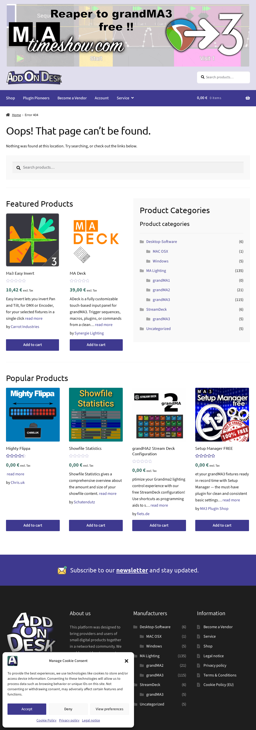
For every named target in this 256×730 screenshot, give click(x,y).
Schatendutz (84, 502)
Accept (27, 709)
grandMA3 (161, 299)
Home (16, 115)
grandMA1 (161, 280)
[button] (126, 660)
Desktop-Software (161, 241)
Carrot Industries (25, 326)
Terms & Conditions (220, 675)
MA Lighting (156, 270)
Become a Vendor (72, 98)
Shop (10, 98)
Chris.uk (18, 482)
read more (33, 318)
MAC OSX (160, 251)
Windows (160, 261)
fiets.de (143, 514)
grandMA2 (161, 290)
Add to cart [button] (32, 344)
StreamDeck (156, 309)
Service (123, 98)
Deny (68, 709)
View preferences (109, 709)
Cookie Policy (46, 720)
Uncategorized (158, 328)
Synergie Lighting (89, 333)
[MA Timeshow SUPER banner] (128, 65)
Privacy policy (69, 720)
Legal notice (91, 720)
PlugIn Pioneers (36, 98)
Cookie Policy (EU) (219, 684)
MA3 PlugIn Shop (214, 508)
